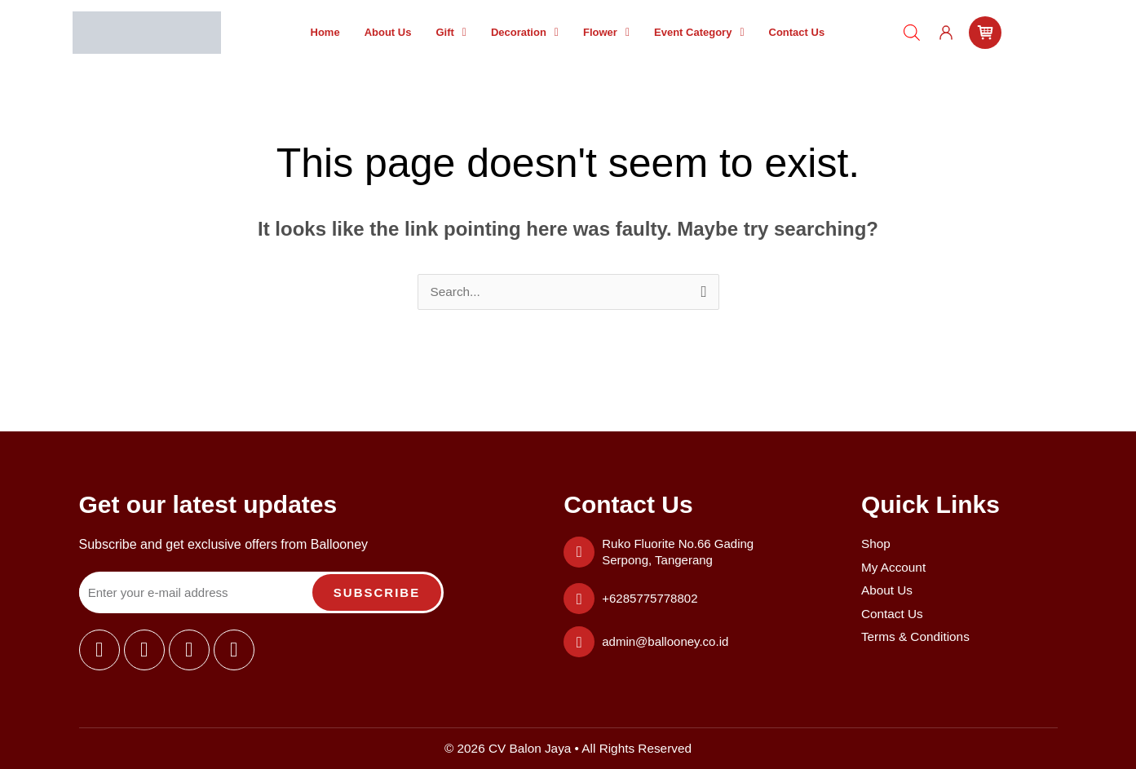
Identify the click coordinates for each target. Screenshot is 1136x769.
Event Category (699, 32)
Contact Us (797, 32)
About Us (388, 32)
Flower (606, 32)
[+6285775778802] (579, 598)
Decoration (525, 32)
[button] (451, 32)
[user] (946, 32)
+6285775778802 (649, 598)
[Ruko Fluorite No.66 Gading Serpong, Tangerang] (579, 552)
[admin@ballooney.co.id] (579, 641)
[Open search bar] (912, 32)
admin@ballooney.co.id (665, 641)
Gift (450, 32)
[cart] (985, 32)
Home (325, 32)
